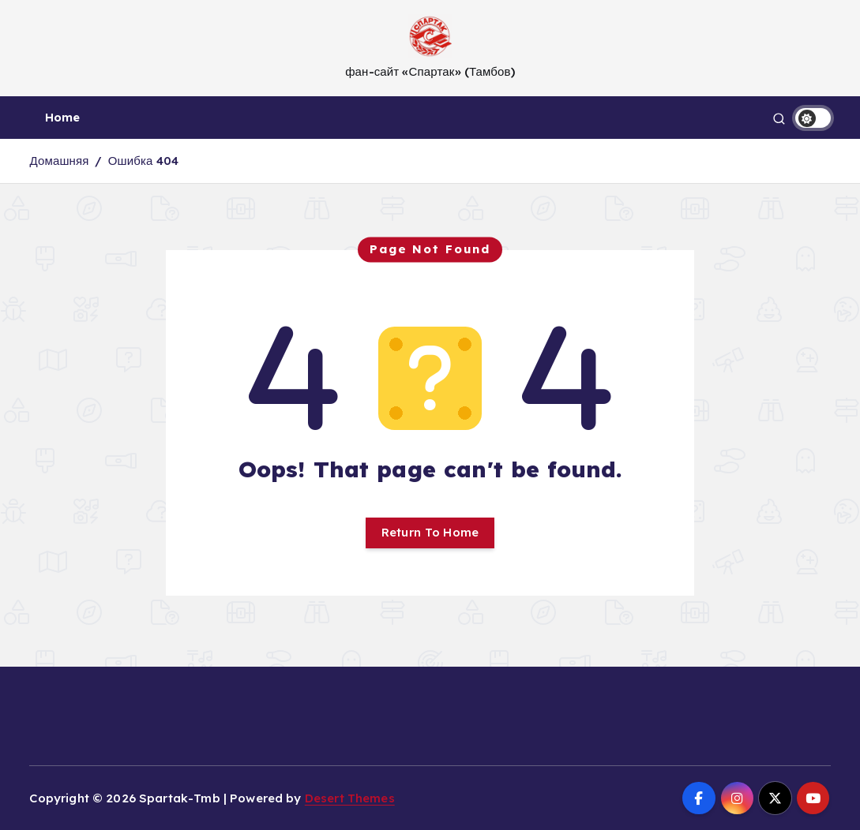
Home (63, 117)
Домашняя (58, 160)
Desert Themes (350, 798)
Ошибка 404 (143, 160)
